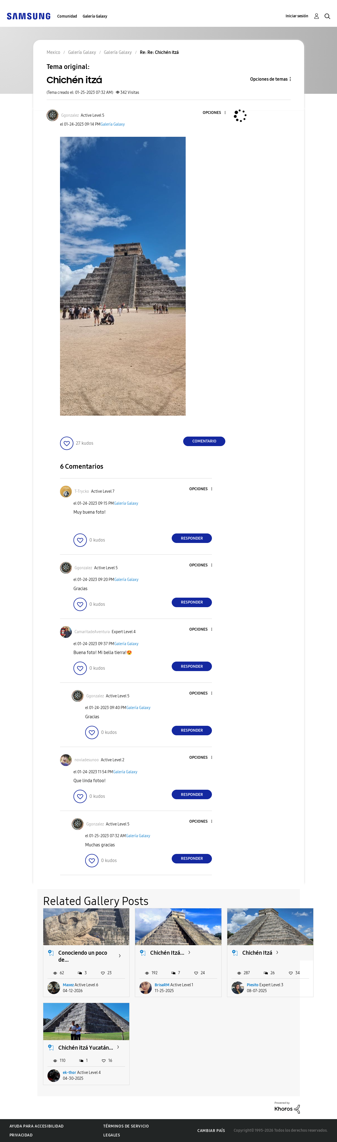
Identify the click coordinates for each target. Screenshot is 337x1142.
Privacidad (21, 1135)
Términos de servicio (126, 1126)
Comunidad (67, 16)
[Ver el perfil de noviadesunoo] (87, 760)
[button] (216, 113)
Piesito (253, 985)
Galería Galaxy (95, 16)
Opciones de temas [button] (269, 79)
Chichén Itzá (257, 952)
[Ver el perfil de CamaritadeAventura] (92, 631)
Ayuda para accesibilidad (36, 1126)
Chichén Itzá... (167, 952)
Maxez (68, 985)
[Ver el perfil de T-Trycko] (82, 491)
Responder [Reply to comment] (192, 538)
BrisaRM (162, 985)
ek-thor (69, 1072)
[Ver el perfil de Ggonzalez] (70, 115)
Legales (111, 1135)
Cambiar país (211, 1130)
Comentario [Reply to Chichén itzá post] (204, 441)
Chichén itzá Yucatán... (85, 1047)
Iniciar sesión (297, 16)
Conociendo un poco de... (82, 956)
